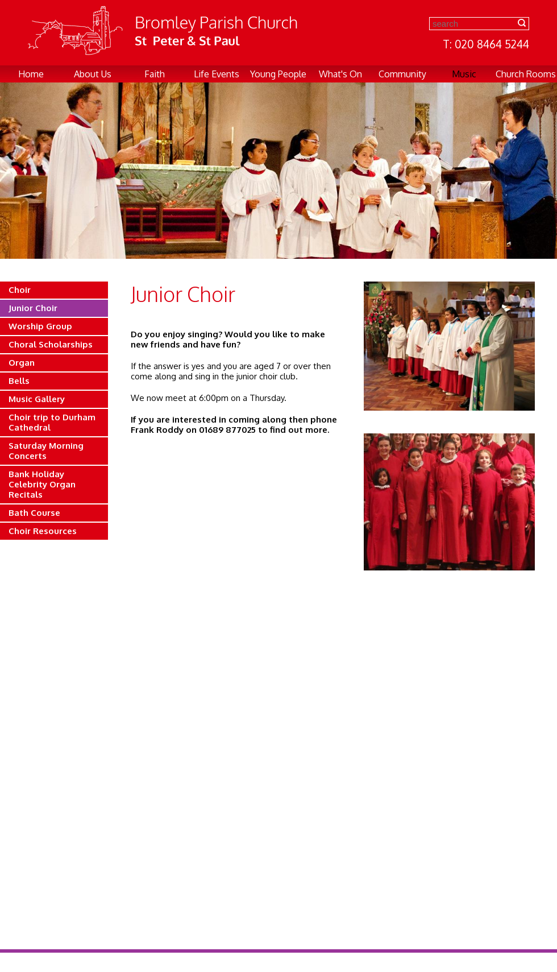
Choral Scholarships (51, 344)
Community (402, 74)
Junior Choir (33, 308)
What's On (340, 74)
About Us (92, 74)
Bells (19, 380)
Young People (278, 74)
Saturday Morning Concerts (46, 450)
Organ (22, 362)
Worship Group (40, 326)
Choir (20, 289)
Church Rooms (526, 74)
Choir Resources (43, 531)
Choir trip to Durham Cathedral (52, 422)
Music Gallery (37, 399)
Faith (154, 74)
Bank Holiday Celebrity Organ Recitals (42, 484)
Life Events (216, 74)
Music (464, 74)
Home (31, 74)
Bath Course (34, 512)
